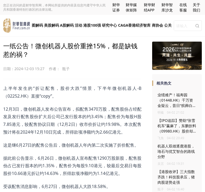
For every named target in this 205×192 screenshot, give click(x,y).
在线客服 (183, 7)
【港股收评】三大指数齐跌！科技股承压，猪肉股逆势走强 (176, 177)
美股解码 (51, 25)
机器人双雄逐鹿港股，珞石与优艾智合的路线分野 (176, 151)
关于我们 (196, 7)
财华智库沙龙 (167, 7)
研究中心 (109, 25)
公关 (168, 25)
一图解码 (35, 25)
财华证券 (116, 7)
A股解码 (67, 25)
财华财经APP (149, 7)
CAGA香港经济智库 (134, 25)
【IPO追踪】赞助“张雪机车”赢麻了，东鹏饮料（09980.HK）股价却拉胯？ (176, 128)
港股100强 (92, 25)
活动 (78, 25)
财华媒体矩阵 (131, 7)
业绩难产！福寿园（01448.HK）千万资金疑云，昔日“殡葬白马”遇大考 (175, 102)
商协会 (157, 25)
